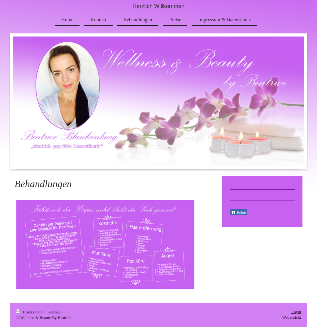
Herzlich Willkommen (158, 6)
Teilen (238, 212)
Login (296, 311)
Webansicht (291, 317)
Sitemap (54, 312)
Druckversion (31, 312)
